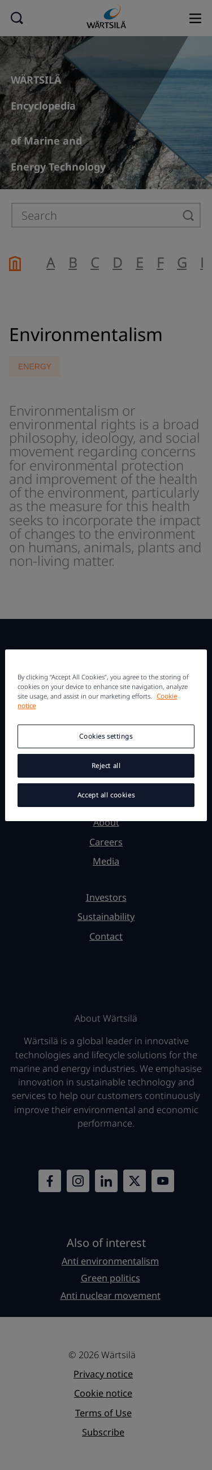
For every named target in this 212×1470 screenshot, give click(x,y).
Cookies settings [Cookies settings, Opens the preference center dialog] (105, 736)
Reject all (106, 765)
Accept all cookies (106, 795)
